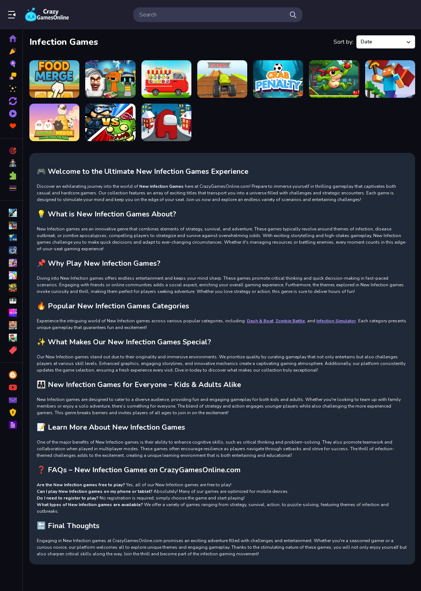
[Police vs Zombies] (110, 122)
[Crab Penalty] (278, 79)
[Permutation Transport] (166, 79)
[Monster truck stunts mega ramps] (222, 79)
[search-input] (212, 14)
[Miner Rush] (390, 79)
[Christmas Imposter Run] (166, 122)
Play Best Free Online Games (47, 14)
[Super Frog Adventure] (334, 79)
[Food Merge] (54, 79)
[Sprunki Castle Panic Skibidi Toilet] (110, 79)
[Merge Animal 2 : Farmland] (54, 122)
